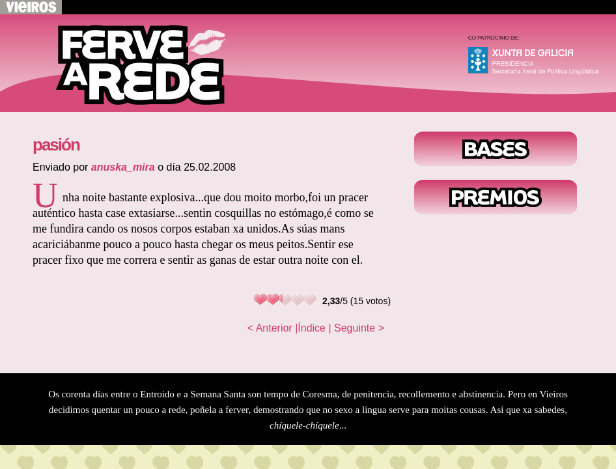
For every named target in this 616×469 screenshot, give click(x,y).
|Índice (310, 328)
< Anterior (269, 328)
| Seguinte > (356, 328)
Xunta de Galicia (539, 58)
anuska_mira (123, 167)
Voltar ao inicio (130, 63)
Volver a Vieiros (31, 7)
